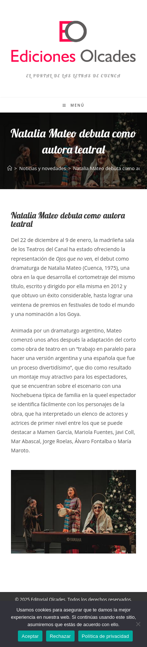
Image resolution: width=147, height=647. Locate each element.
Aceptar (30, 636)
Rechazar (60, 636)
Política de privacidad (105, 636)
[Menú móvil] (73, 105)
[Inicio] (9, 168)
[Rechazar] (138, 624)
